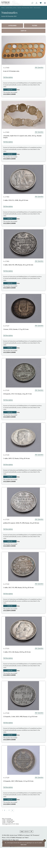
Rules (18, 89)
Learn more (23, 844)
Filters (34, 25)
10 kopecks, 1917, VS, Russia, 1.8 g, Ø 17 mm (17, 394)
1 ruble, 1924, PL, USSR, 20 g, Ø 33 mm (15, 200)
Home (3, 7)
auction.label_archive (11, 7)
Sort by (23, 31)
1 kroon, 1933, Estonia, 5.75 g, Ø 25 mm (16, 329)
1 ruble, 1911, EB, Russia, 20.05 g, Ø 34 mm (17, 652)
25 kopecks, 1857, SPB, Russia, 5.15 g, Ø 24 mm (18, 781)
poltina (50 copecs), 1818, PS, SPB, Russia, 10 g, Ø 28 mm (21, 523)
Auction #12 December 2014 (25, 7)
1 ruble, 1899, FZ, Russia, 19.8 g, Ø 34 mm (16, 458)
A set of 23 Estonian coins (11, 71)
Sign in (9, 89)
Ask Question (39, 67)
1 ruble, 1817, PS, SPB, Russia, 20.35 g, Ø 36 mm (18, 587)
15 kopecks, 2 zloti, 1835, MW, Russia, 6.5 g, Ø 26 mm (20, 716)
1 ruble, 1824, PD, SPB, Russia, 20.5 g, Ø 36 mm (18, 265)
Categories (12, 25)
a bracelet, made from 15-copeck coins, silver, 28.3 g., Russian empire (22, 136)
